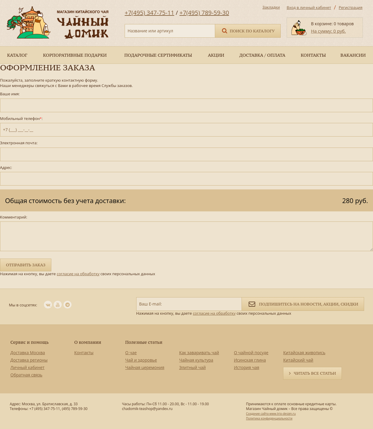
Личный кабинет (27, 367)
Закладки (271, 7)
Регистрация (350, 7)
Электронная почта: (18, 142)
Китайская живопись (304, 352)
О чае (131, 352)
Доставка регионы (28, 360)
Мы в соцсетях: (23, 305)
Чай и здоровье (141, 360)
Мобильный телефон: (21, 118)
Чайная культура (196, 360)
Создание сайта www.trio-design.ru (271, 413)
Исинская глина (250, 360)
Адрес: (6, 167)
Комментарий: (13, 217)
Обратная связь (26, 375)
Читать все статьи (315, 373)
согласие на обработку (78, 273)
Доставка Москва (27, 352)
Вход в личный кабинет (309, 7)
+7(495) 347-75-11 (149, 13)
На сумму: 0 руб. (328, 31)
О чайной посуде (251, 352)
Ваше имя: (10, 93)
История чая (246, 367)
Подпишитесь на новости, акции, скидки (302, 303)
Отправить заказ (25, 264)
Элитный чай (192, 367)
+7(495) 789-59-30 (204, 13)
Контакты (83, 352)
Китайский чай (298, 360)
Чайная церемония (144, 367)
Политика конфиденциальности (269, 418)
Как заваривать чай (199, 352)
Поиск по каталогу (248, 30)
